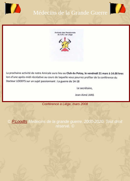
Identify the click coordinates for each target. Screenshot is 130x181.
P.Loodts (19, 121)
